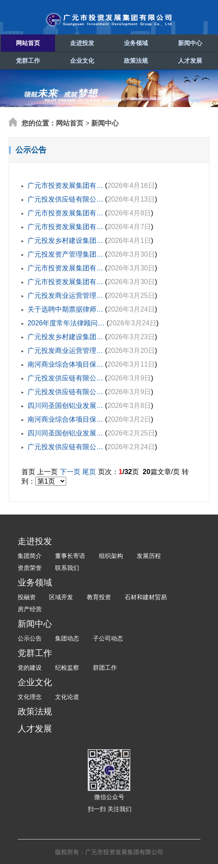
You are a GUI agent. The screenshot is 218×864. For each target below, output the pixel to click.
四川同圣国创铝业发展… (65, 405)
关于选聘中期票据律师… (65, 309)
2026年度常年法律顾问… (66, 323)
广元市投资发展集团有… (65, 185)
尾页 (89, 471)
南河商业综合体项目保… (65, 364)
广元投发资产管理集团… (65, 254)
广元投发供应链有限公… (65, 199)
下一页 (70, 471)
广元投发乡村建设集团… (65, 240)
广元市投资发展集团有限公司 (109, 19)
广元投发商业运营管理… (65, 295)
